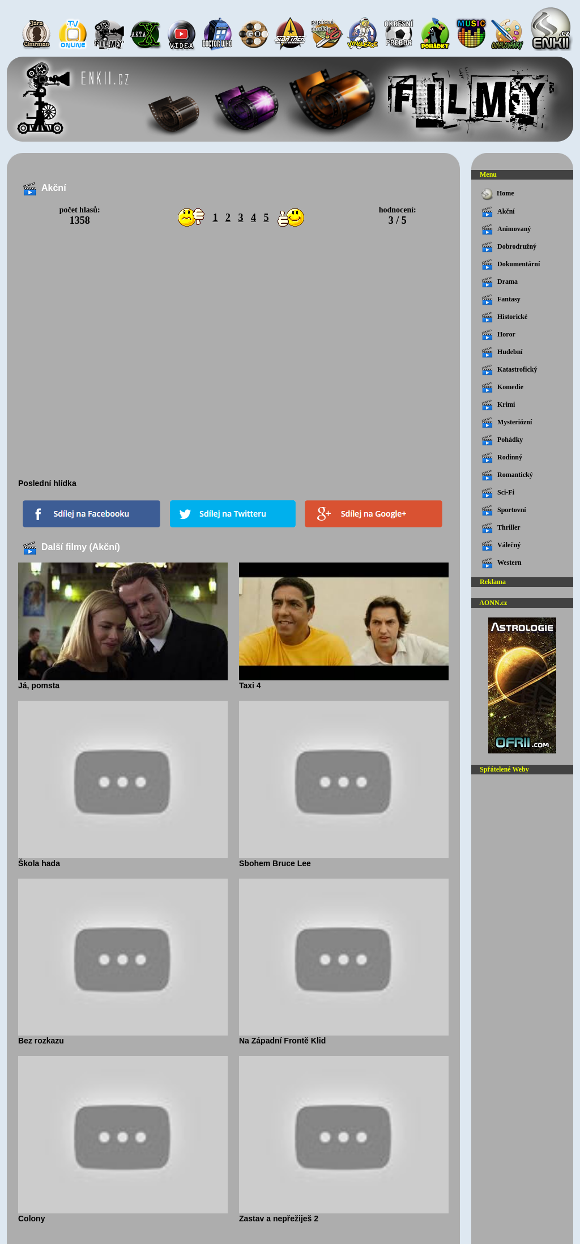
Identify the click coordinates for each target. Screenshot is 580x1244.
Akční (498, 212)
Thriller (501, 528)
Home (497, 194)
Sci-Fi (497, 493)
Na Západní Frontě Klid (344, 1036)
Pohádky (502, 440)
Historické (504, 317)
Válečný (501, 545)
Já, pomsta (123, 681)
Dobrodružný (508, 247)
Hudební (502, 352)
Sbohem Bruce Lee (344, 859)
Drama (499, 282)
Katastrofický (509, 370)
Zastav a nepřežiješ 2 (344, 1214)
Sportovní (503, 510)
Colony (123, 1214)
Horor (498, 334)
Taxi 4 (344, 681)
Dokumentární (510, 264)
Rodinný (501, 457)
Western (501, 563)
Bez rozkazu (123, 1036)
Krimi (498, 405)
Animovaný (506, 229)
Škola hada (123, 859)
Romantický (507, 475)
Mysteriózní (506, 422)
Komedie (502, 387)
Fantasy (501, 299)
